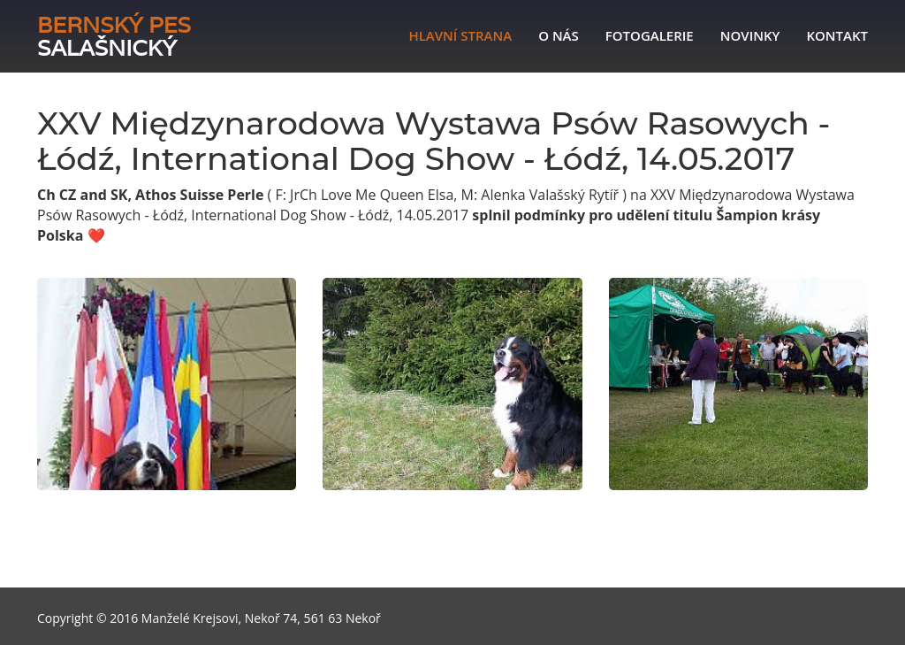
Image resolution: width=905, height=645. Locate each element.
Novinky (750, 35)
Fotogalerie (649, 35)
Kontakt (837, 35)
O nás (558, 35)
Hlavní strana (460, 35)
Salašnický (114, 36)
